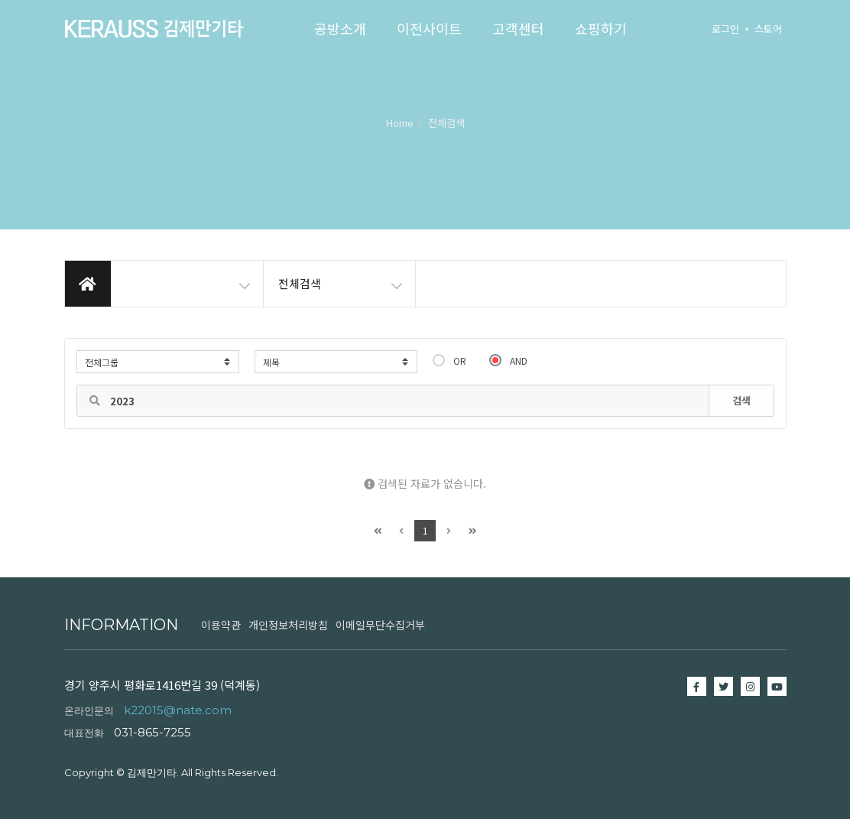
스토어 (768, 28)
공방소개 (340, 28)
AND (508, 360)
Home (400, 122)
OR (449, 360)
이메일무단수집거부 (380, 624)
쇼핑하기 (601, 28)
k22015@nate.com (178, 710)
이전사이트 (429, 28)
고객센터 (518, 28)
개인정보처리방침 (288, 624)
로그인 (725, 28)
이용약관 (221, 624)
